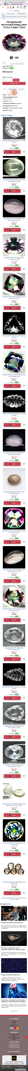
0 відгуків (12, 63)
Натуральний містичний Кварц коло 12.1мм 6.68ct (14, 843)
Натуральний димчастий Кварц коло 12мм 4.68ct (14, 882)
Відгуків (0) (21, 89)
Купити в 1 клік (14, 83)
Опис (4, 89)
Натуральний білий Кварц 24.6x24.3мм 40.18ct (14, 336)
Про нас (14, 1021)
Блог (14, 1024)
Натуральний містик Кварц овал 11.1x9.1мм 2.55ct (14, 258)
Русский (11, 10)
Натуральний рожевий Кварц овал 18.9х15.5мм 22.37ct (14, 219)
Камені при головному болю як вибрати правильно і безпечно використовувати (13, 1000)
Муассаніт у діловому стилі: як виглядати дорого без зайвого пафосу (13, 948)
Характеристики (12, 89)
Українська (17, 10)
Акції (14, 1036)
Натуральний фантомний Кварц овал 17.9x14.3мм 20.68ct (14, 180)
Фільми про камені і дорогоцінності (12, 922)
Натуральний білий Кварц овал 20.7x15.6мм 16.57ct (14, 648)
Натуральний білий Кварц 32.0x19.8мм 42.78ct (14, 687)
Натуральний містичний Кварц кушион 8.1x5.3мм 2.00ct (14, 531)
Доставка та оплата (14, 1034)
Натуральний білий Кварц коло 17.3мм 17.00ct (14, 141)
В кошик (16, 80)
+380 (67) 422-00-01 (14, 1044)
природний (15, 898)
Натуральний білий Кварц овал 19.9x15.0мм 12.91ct (14, 765)
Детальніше (21, 1067)
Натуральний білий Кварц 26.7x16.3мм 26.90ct (14, 414)
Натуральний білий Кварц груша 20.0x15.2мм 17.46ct (14, 726)
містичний (21, 898)
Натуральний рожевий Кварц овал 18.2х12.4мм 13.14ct (14, 570)
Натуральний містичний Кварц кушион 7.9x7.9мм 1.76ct (14, 297)
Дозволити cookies (21, 1069)
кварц (4, 898)
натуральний (9, 898)
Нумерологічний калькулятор (10, 975)
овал (25, 898)
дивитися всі (14, 1011)
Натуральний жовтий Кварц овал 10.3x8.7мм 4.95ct (14, 492)
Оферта (14, 1039)
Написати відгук (20, 63)
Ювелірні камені (21, 13)
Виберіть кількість (7, 77)
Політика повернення (14, 1037)
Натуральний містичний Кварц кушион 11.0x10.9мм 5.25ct (14, 375)
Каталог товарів (10, 13)
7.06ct (10, 899)
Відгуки (14, 1022)
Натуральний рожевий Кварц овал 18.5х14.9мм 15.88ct (14, 453)
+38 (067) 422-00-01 (17, 4)
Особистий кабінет (14, 1054)
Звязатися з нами (14, 1025)
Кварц (3, 15)
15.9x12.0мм (16, 899)
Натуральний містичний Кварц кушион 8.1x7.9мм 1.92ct (14, 609)
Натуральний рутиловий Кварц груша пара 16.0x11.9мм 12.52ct (14, 804)
